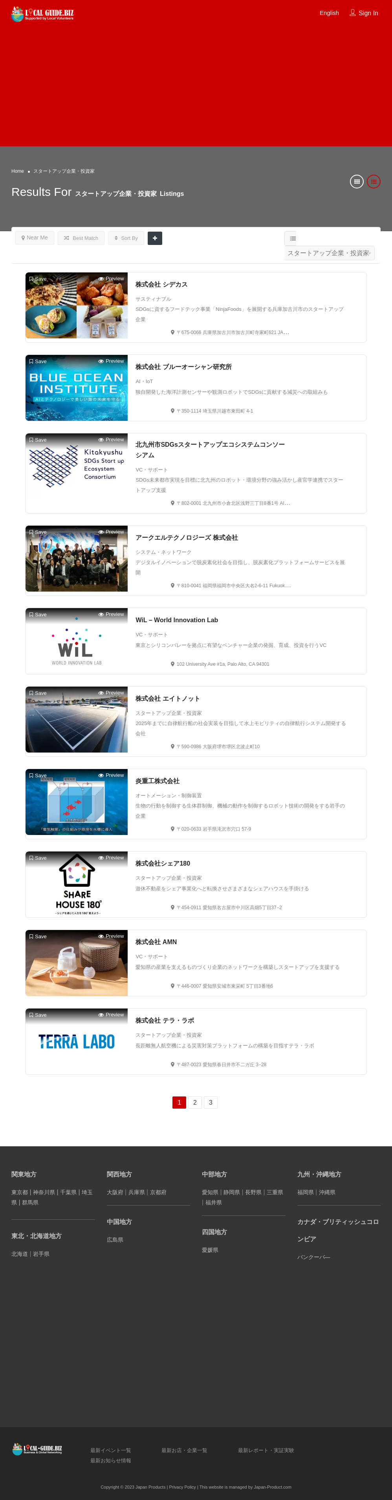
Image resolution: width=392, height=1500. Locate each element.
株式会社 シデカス (161, 284)
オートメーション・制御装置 (169, 795)
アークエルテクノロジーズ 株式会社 (187, 537)
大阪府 (115, 1192)
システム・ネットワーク (164, 552)
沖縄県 (327, 1192)
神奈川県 (44, 1192)
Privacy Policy (182, 1487)
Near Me (35, 237)
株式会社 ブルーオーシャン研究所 (183, 367)
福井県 (213, 1202)
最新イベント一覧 (110, 1450)
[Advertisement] (196, 84)
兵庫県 (136, 1192)
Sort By (126, 238)
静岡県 (231, 1192)
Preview (111, 279)
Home (17, 171)
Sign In (368, 13)
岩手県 (41, 1254)
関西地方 (119, 1174)
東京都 (19, 1192)
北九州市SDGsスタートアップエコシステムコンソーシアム (210, 450)
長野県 (253, 1192)
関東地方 (24, 1174)
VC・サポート (152, 470)
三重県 (275, 1192)
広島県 (115, 1240)
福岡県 (305, 1192)
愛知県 (210, 1192)
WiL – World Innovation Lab (177, 620)
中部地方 (214, 1174)
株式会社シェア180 (163, 863)
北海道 (19, 1254)
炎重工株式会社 (158, 781)
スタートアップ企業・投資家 (169, 713)
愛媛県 (210, 1250)
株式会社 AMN (156, 942)
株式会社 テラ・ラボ (165, 1020)
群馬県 (30, 1202)
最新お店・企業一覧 (184, 1450)
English (329, 12)
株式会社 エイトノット (168, 698)
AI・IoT (144, 381)
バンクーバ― (313, 1257)
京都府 (158, 1192)
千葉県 (68, 1192)
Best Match (81, 238)
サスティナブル (153, 299)
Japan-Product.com (272, 1487)
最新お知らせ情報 (110, 1460)
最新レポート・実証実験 (266, 1450)
